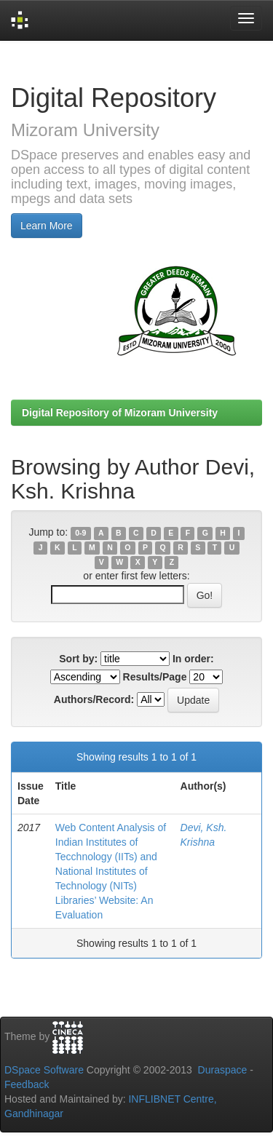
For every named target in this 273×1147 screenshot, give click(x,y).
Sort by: (78, 658)
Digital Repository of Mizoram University (120, 412)
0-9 (80, 532)
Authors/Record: (94, 699)
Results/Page (155, 677)
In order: (193, 658)
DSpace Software (44, 1070)
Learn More (46, 225)
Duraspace (223, 1070)
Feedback (26, 1084)
